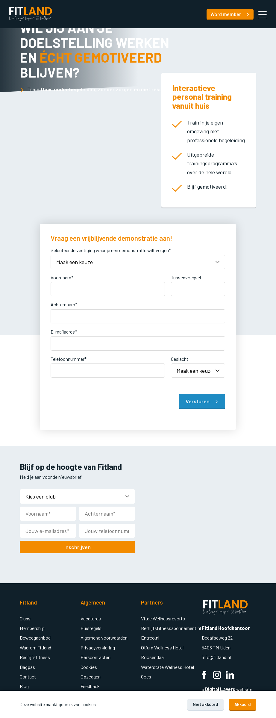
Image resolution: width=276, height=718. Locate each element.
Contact (28, 675)
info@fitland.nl (217, 656)
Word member (230, 14)
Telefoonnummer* (69, 358)
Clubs (25, 617)
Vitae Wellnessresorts (163, 617)
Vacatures (91, 617)
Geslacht (179, 358)
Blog (24, 685)
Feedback (90, 685)
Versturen (202, 400)
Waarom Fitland (35, 646)
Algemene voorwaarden (104, 636)
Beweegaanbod (35, 636)
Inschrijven (77, 546)
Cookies (89, 666)
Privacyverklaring (98, 646)
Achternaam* (64, 304)
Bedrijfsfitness (35, 656)
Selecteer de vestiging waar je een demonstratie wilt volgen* (111, 250)
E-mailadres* (64, 331)
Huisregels (91, 627)
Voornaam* (62, 277)
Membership (32, 627)
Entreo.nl (150, 636)
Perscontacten (95, 656)
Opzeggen (91, 675)
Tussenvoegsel (186, 277)
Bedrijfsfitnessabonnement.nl (171, 627)
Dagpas (27, 666)
